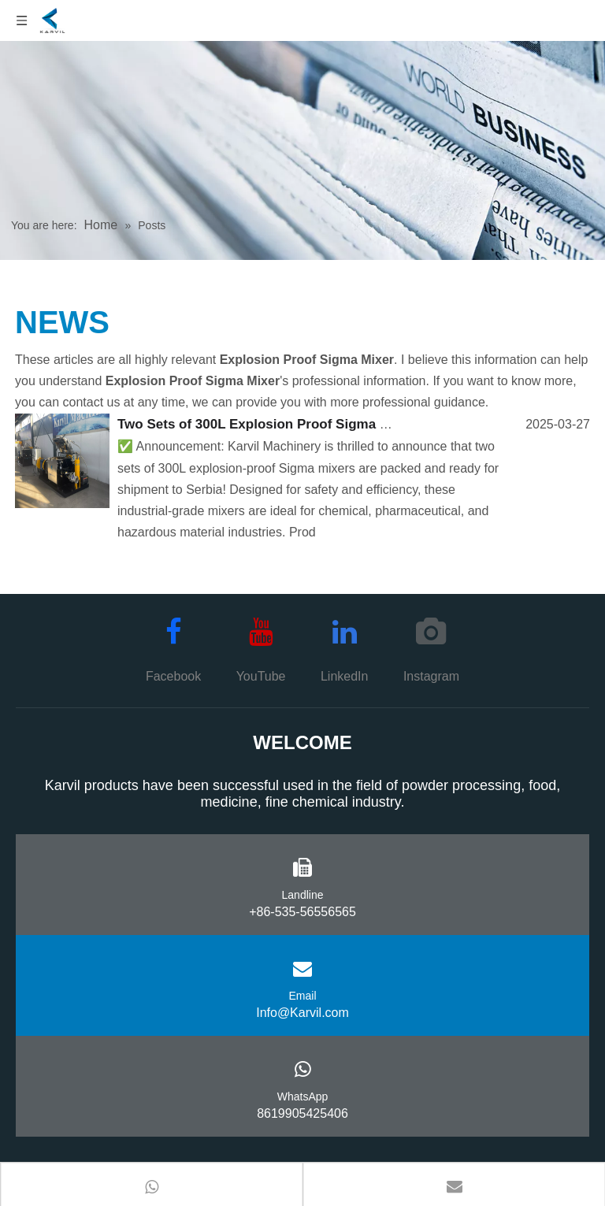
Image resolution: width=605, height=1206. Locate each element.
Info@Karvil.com (302, 1012)
